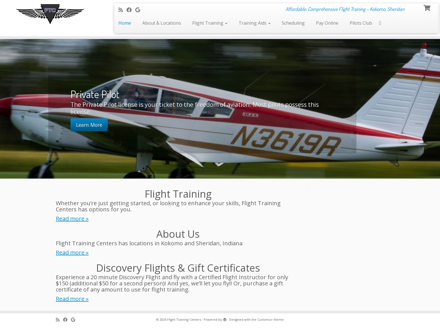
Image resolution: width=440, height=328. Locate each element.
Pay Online (327, 23)
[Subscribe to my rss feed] (122, 9)
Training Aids (255, 23)
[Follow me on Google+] (139, 9)
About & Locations (161, 23)
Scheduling (293, 23)
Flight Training (209, 23)
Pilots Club (361, 23)
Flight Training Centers (184, 319)
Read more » (72, 218)
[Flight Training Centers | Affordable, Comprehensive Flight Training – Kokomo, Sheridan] (51, 13)
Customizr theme (270, 319)
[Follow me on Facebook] (131, 9)
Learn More (89, 124)
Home (124, 23)
